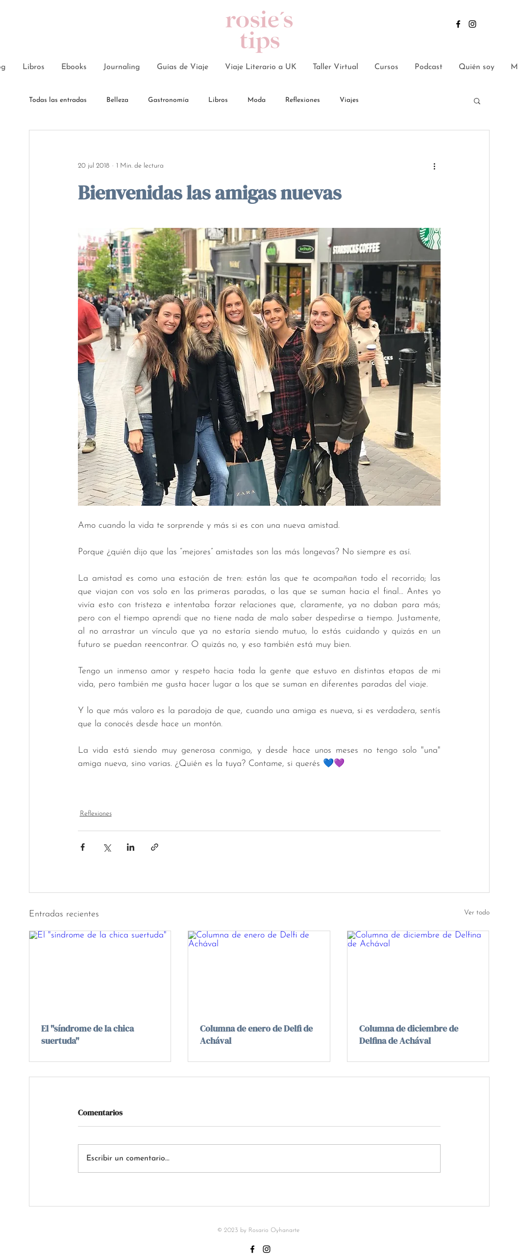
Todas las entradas (58, 100)
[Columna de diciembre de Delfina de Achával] (418, 970)
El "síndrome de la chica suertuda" (87, 1034)
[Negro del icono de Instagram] (472, 24)
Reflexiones (302, 100)
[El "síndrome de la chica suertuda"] (100, 970)
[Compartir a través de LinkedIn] (130, 847)
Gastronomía (168, 100)
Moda (256, 100)
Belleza (117, 100)
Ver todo (477, 912)
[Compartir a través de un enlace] (154, 847)
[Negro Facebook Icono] (458, 24)
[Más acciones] (435, 166)
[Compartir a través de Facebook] (82, 847)
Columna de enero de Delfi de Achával (256, 1034)
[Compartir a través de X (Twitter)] (106, 847)
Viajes (349, 100)
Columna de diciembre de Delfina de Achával (408, 1034)
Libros (218, 100)
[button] (477, 100)
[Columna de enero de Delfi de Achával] (259, 970)
